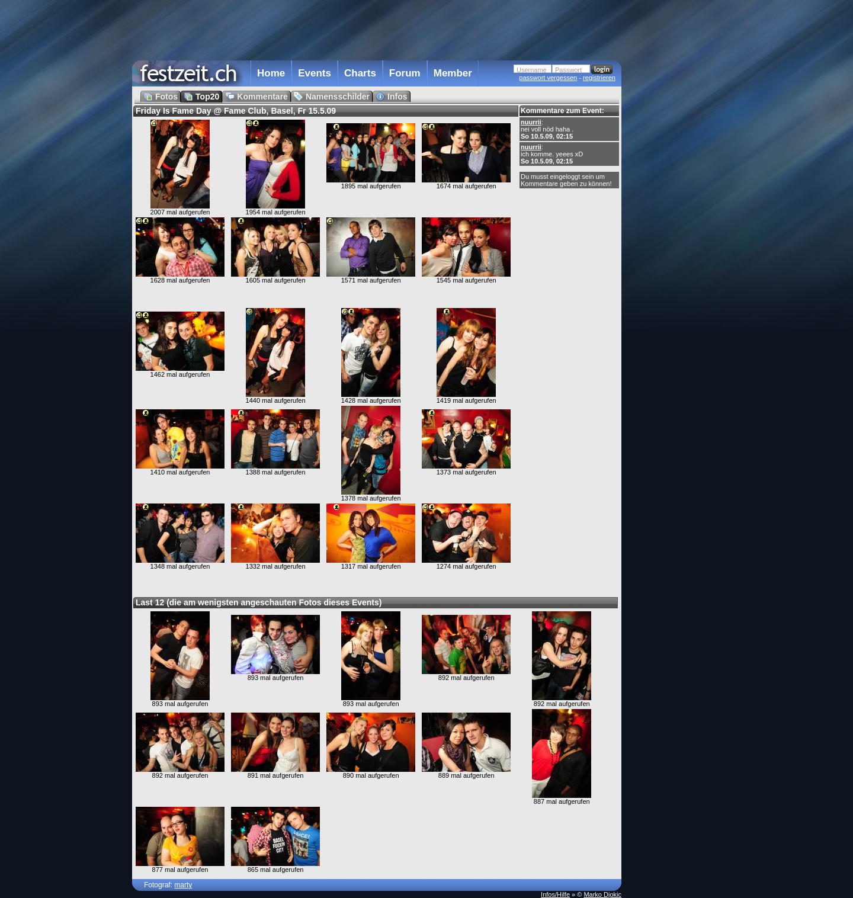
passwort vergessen (548, 77)
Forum (405, 73)
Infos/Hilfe (555, 894)
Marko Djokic (602, 894)
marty (183, 885)
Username (532, 69)
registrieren (599, 77)
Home (271, 73)
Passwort (568, 69)
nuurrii (531, 122)
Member (453, 73)
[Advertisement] (673, 238)
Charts (360, 73)
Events (314, 73)
